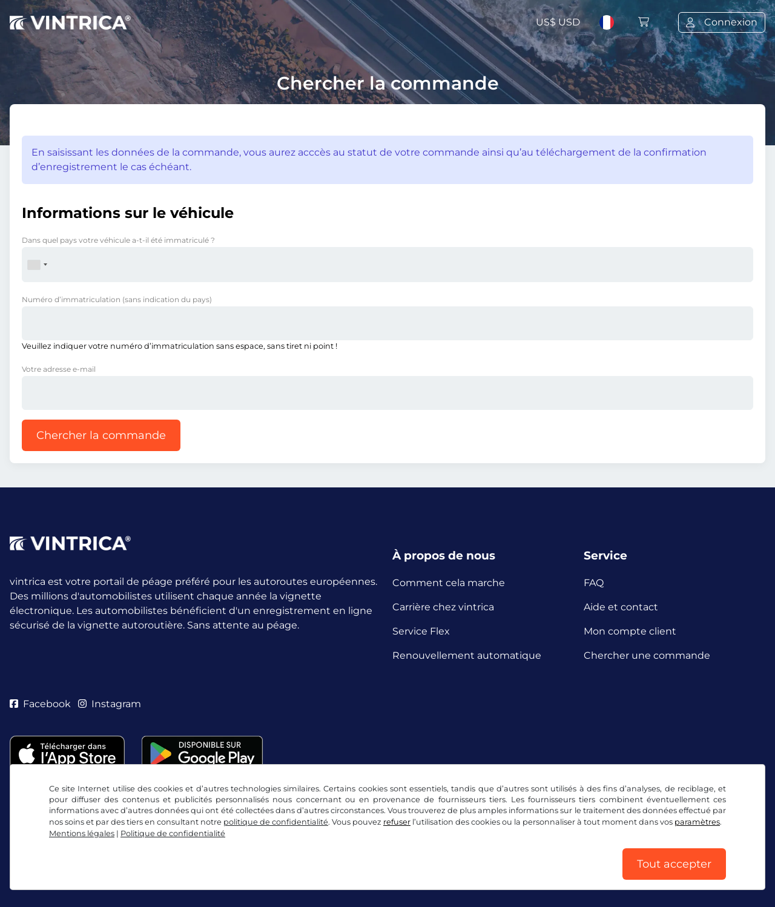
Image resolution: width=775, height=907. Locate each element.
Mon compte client (630, 631)
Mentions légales (81, 833)
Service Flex (421, 631)
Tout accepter (674, 864)
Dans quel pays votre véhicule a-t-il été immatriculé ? (118, 240)
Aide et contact (621, 607)
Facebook (40, 704)
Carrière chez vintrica (443, 607)
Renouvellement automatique (466, 655)
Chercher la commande (101, 435)
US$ (558, 22)
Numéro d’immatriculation (117, 299)
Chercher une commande (647, 655)
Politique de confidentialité (172, 833)
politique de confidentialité (275, 821)
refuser (397, 821)
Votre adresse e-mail (59, 369)
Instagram (109, 704)
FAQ (594, 583)
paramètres (697, 821)
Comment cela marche (448, 583)
